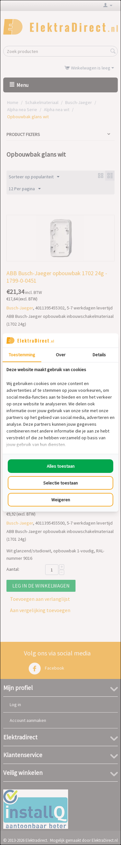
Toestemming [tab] (22, 355)
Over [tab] (61, 355)
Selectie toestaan (60, 483)
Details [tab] (99, 355)
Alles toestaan (61, 466)
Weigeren (60, 500)
